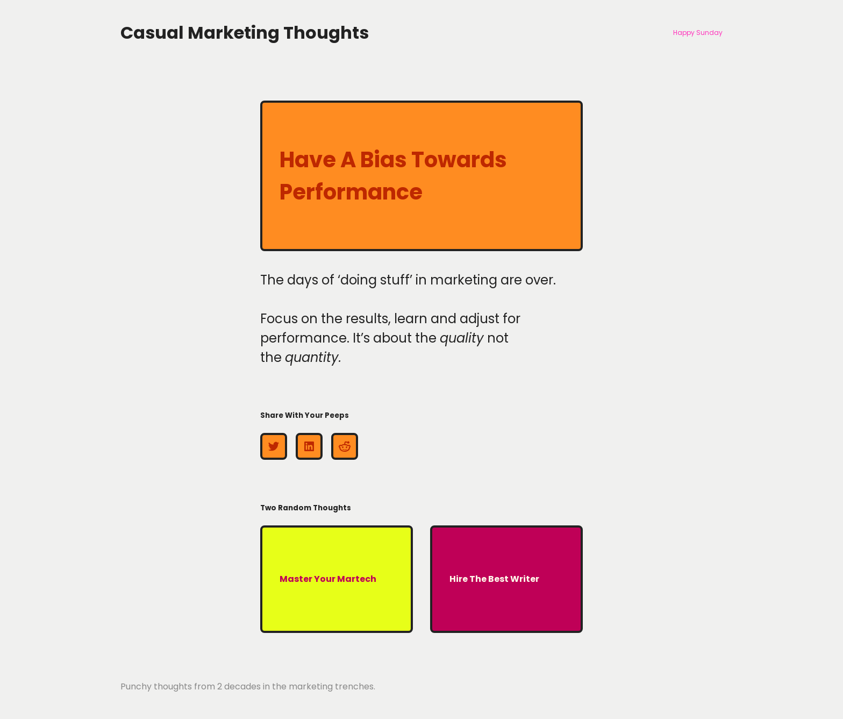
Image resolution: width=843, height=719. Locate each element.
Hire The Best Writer (494, 579)
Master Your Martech (328, 579)
